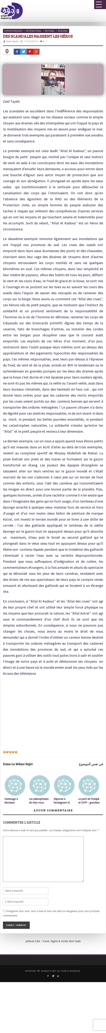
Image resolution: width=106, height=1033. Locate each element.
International (34, 30)
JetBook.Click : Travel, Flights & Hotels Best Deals (53, 941)
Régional (63, 30)
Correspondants (13, 30)
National (50, 30)
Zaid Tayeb (12, 41)
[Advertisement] (51, 714)
